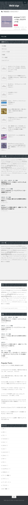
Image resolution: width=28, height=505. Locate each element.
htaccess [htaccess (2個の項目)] (19, 162)
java (3, 449)
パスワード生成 (6, 52)
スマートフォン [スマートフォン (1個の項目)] (16, 171)
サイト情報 (4, 57)
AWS (2, 351)
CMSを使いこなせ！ (13, 92)
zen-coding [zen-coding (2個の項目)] (17, 168)
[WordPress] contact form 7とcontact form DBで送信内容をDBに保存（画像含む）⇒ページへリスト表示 (17, 146)
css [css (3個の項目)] (17, 160)
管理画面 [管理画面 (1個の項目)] (8, 175)
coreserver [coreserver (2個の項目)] (13, 160)
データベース (5, 482)
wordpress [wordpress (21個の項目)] (6, 167)
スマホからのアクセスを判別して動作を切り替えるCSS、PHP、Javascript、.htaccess (14, 370)
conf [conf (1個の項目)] (9, 160)
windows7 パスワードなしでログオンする (20, 19)
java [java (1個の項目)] (11, 163)
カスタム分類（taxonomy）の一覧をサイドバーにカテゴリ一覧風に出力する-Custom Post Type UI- (14, 382)
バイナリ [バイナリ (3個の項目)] (4, 173)
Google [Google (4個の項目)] (8, 162)
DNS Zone (4, 49)
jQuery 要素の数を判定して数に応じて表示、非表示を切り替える (17, 110)
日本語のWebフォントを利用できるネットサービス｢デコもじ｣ (17, 118)
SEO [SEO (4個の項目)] (15, 166)
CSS (2, 180)
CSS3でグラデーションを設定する (16, 135)
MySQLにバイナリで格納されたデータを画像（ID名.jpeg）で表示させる (17, 76)
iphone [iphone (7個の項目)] (3, 163)
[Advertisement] (12, 226)
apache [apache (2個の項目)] (3, 160)
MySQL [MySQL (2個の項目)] (2, 166)
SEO (3, 462)
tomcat (4, 465)
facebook (4, 439)
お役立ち (15, 25)
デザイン (4, 479)
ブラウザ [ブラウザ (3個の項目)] (14, 173)
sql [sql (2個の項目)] (17, 166)
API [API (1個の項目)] (5, 160)
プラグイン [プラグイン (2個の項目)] (19, 173)
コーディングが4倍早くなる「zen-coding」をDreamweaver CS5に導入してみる (12, 394)
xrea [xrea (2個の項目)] (13, 168)
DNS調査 (4, 46)
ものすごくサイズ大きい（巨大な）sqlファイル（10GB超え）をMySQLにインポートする (17, 68)
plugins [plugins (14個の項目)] (10, 165)
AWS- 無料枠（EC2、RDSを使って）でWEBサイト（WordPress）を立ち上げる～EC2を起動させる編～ (17, 127)
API (3, 429)
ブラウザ (4, 485)
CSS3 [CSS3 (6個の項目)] (20, 160)
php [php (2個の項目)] (6, 166)
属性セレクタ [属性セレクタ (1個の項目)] (3, 175)
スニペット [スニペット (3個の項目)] (10, 171)
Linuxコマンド (5, 60)
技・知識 (15, 180)
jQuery (4, 455)
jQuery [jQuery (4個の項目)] (15, 164)
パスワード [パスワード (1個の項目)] (10, 173)
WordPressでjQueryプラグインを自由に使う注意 (13, 407)
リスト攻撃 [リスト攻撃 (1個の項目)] (25, 173)
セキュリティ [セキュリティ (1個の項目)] (21, 171)
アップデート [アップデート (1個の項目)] (11, 169)
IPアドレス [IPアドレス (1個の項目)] (8, 163)
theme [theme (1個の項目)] (19, 165)
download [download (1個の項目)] (23, 160)
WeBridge (14, 5)
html (5, 180)
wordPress (5, 469)
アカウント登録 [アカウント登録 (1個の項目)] (5, 169)
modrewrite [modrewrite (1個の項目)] (19, 163)
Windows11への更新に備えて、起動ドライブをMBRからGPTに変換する (14, 208)
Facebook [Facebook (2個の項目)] (3, 162)
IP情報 (3, 54)
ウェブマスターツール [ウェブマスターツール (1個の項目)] (18, 169)
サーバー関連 (9, 189)
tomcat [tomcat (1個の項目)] (22, 165)
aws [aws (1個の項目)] (7, 160)
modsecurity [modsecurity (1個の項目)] (24, 163)
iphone (4, 445)
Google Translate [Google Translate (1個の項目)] (14, 161)
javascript (5, 452)
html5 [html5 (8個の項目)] (24, 161)
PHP (3, 459)
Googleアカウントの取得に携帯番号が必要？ (12, 365)
